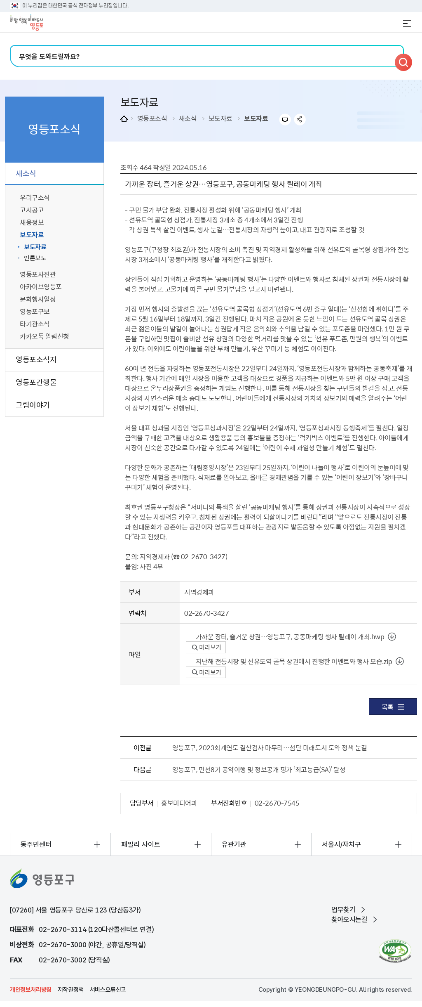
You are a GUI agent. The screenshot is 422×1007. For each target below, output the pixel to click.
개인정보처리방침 (31, 989)
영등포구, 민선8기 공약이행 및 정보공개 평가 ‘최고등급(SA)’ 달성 (258, 769)
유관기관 (234, 844)
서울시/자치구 (341, 844)
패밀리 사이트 (140, 844)
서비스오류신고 (108, 989)
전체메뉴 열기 (407, 23)
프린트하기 (285, 119)
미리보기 (206, 647)
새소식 (188, 118)
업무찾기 (343, 909)
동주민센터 (36, 844)
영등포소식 (152, 118)
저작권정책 (71, 989)
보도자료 (220, 118)
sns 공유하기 (300, 119)
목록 (393, 707)
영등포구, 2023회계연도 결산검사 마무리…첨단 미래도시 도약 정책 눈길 (269, 747)
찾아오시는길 (349, 919)
